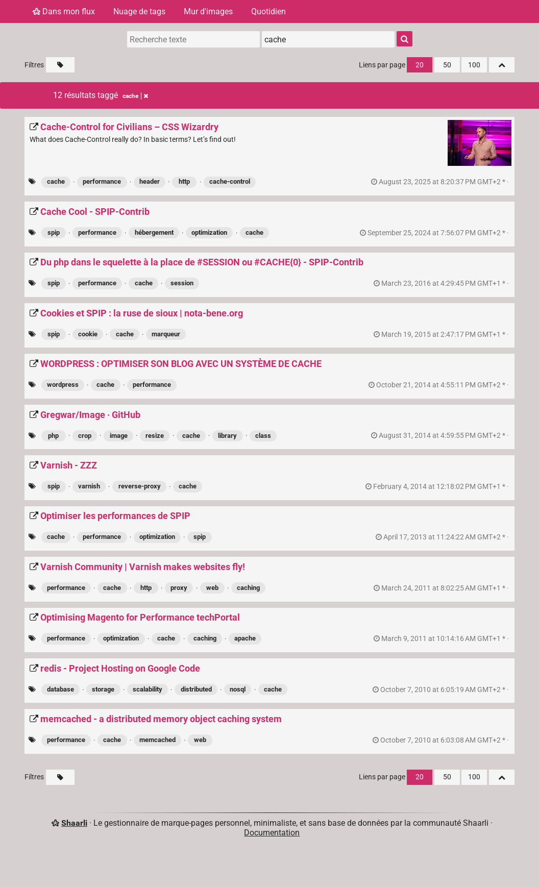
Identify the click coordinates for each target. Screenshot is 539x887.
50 (447, 65)
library (227, 435)
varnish (89, 486)
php (53, 435)
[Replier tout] (501, 64)
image (119, 435)
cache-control (229, 181)
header (149, 181)
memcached (157, 740)
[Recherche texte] (193, 39)
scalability (147, 689)
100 (474, 65)
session (181, 283)
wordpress (63, 384)
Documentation (272, 832)
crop (84, 435)
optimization (209, 232)
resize (154, 435)
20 (419, 65)
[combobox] (328, 39)
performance (102, 181)
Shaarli (74, 823)
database (60, 689)
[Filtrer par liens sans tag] (60, 64)
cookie (87, 334)
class (263, 435)
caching (248, 588)
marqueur (166, 334)
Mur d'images (208, 11)
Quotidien (268, 11)
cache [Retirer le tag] (135, 96)
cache (56, 181)
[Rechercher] (404, 38)
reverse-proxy (139, 486)
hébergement (154, 232)
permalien (440, 182)
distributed (196, 689)
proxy (178, 588)
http (184, 181)
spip (53, 232)
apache (245, 638)
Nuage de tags (139, 11)
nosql (238, 689)
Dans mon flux (64, 11)
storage (103, 689)
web (212, 588)
